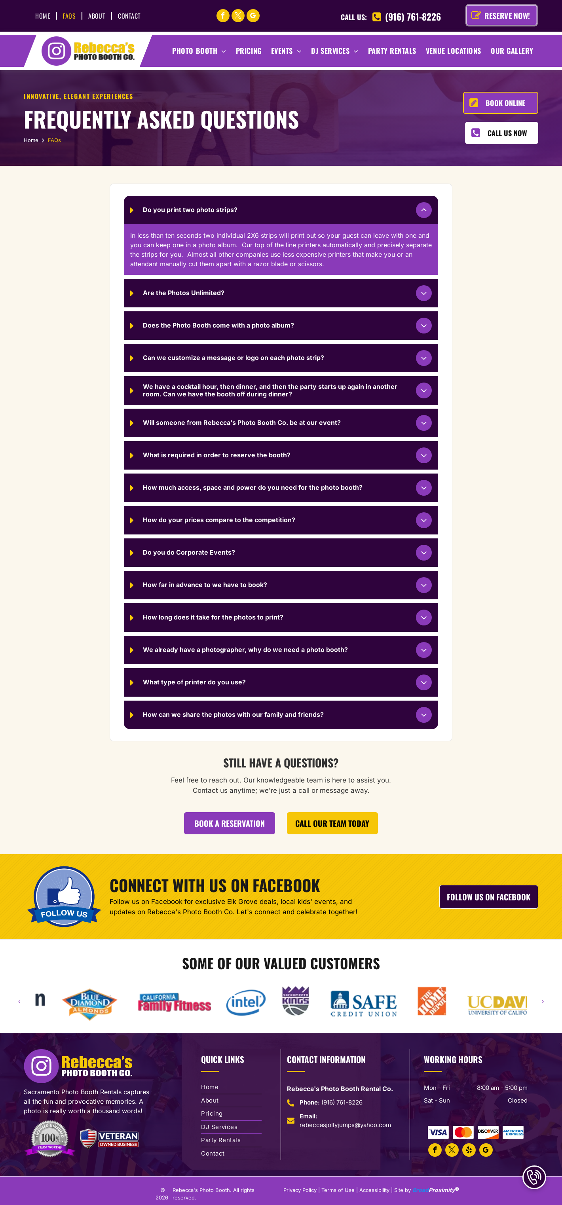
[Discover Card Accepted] (488, 1132)
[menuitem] (44, 16)
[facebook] (223, 16)
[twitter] (238, 16)
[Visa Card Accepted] (438, 1132)
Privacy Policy (300, 1190)
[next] (542, 1001)
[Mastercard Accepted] (463, 1132)
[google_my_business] (253, 16)
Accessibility (374, 1190)
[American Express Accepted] (513, 1132)
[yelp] (469, 1151)
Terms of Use (338, 1190)
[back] (19, 1001)
